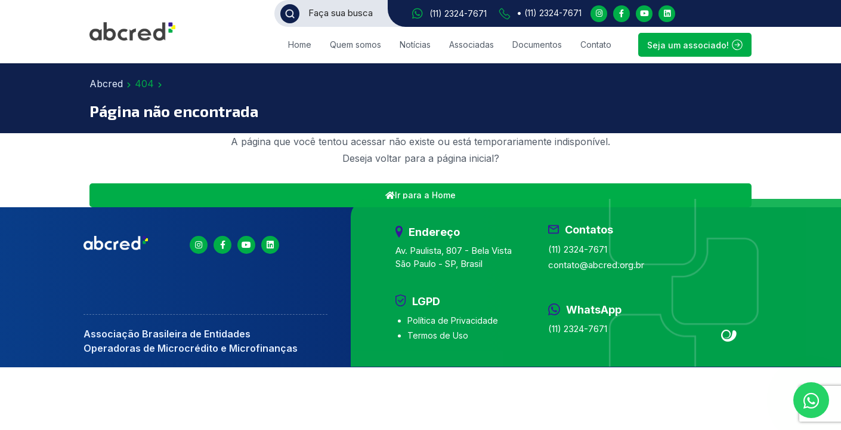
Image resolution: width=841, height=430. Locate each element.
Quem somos (355, 44)
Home (299, 44)
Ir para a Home (420, 195)
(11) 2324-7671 (458, 13)
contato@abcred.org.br (596, 265)
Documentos (537, 44)
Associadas (471, 44)
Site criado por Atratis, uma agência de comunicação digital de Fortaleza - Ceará (729, 336)
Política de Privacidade (452, 320)
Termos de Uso (437, 335)
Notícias (415, 44)
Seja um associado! (695, 44)
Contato (595, 44)
